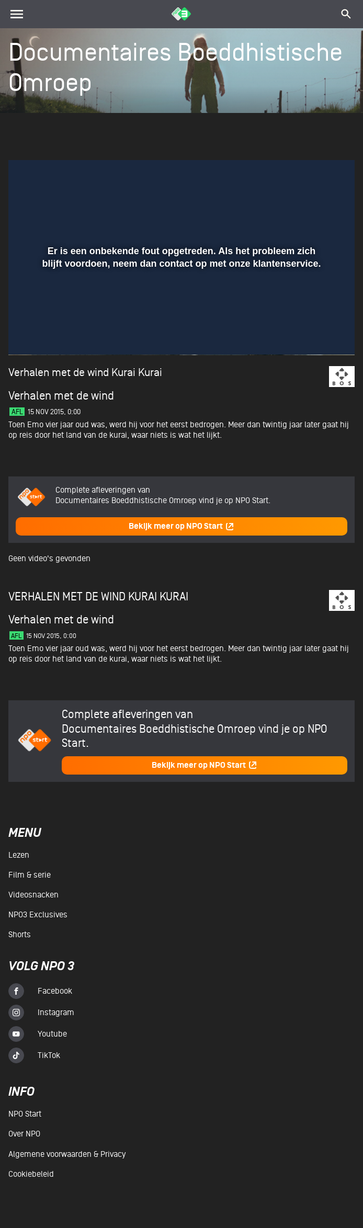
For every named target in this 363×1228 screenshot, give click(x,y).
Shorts (19, 934)
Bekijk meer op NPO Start (181, 526)
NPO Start (24, 1114)
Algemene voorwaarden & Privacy (67, 1154)
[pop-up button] (312, 332)
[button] (29, 332)
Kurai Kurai (136, 373)
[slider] (180, 310)
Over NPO (24, 1134)
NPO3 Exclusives (37, 914)
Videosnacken (33, 895)
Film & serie (29, 875)
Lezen (18, 855)
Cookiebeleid (31, 1174)
